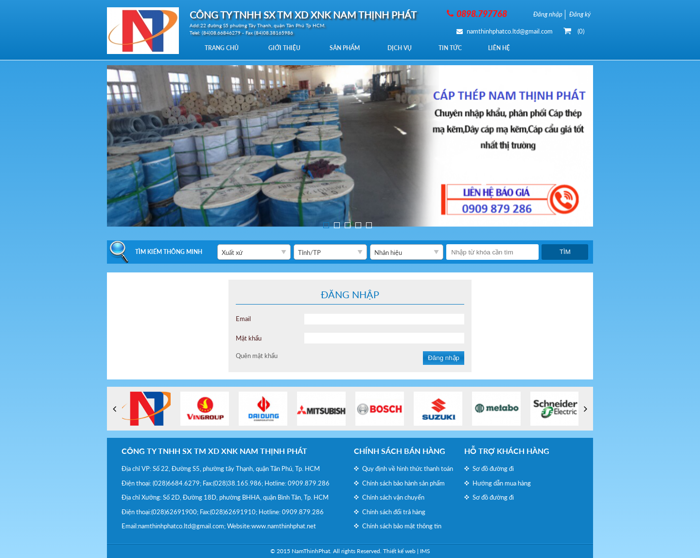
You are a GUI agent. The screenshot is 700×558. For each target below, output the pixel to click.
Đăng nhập (443, 357)
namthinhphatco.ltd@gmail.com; (182, 526)
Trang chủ (223, 48)
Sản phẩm (348, 48)
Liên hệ (507, 48)
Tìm (565, 251)
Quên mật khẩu (257, 356)
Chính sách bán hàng (399, 450)
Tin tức (457, 48)
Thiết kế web (399, 551)
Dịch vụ (405, 48)
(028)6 (162, 483)
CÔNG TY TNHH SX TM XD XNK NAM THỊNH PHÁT (214, 450)
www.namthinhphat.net (283, 526)
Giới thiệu (287, 48)
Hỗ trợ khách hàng (506, 450)
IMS (425, 551)
